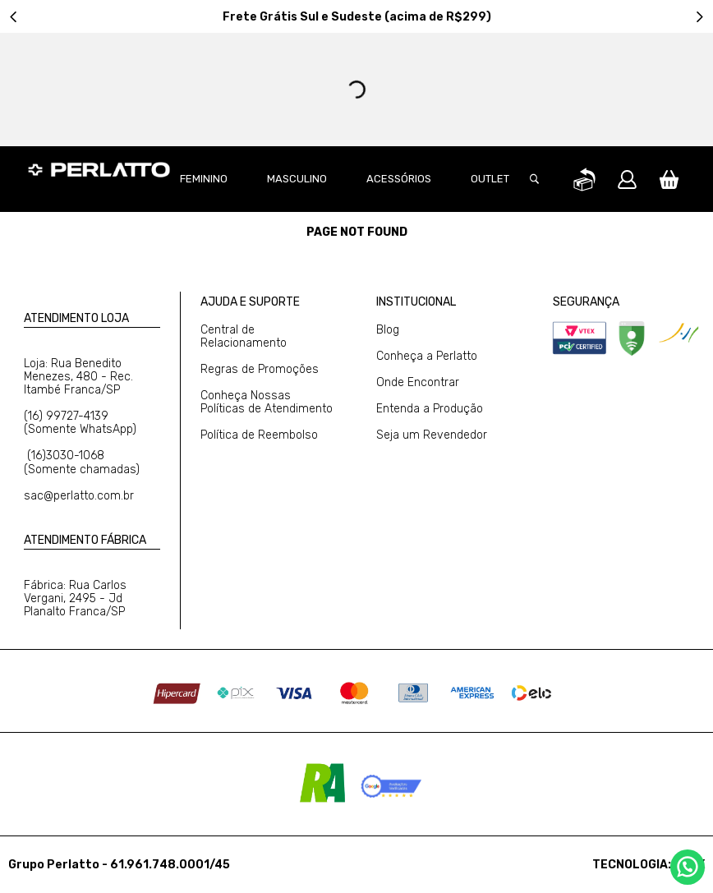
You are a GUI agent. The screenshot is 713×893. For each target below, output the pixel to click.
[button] (542, 179)
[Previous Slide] (13, 17)
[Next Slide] (699, 17)
